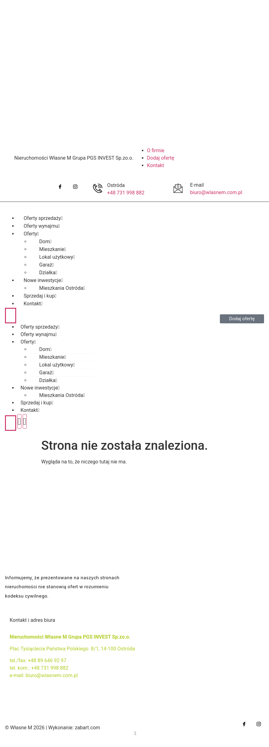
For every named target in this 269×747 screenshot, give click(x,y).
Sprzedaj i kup (37, 403)
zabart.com (87, 728)
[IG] (75, 186)
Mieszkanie (52, 357)
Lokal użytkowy (57, 365)
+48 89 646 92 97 (47, 660)
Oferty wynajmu (39, 334)
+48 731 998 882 (126, 193)
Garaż (46, 373)
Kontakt (33, 304)
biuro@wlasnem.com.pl (216, 192)
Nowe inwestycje (40, 388)
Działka (48, 380)
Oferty (28, 342)
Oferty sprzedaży (40, 327)
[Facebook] (59, 186)
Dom (45, 349)
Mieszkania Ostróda (62, 395)
